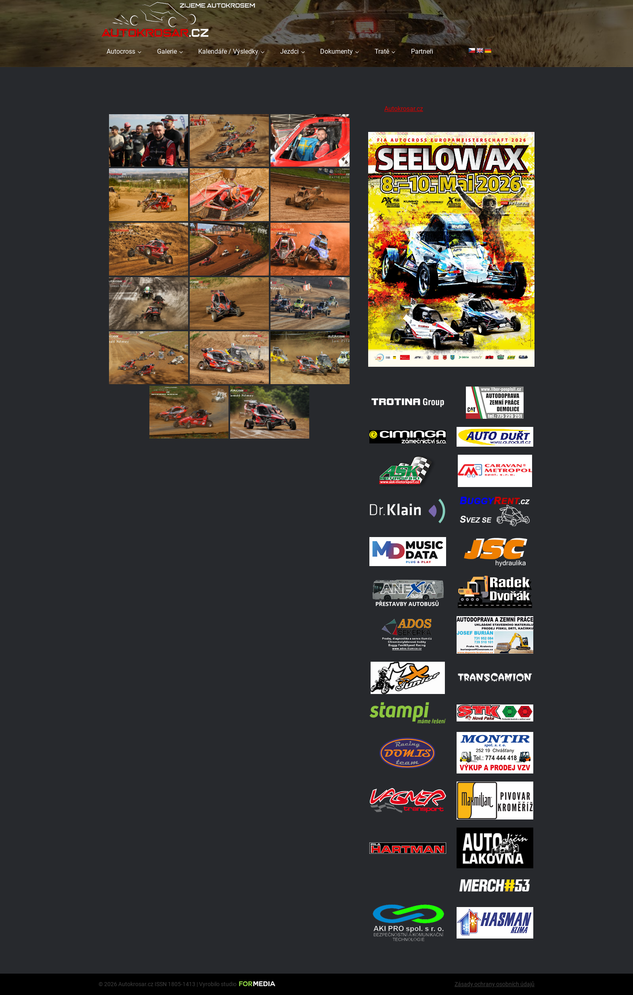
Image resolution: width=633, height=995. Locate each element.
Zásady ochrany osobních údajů (494, 984)
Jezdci (289, 51)
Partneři (422, 51)
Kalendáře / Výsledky (228, 51)
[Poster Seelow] (451, 368)
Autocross (121, 51)
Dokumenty (336, 51)
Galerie (167, 51)
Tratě (382, 51)
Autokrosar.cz (403, 109)
